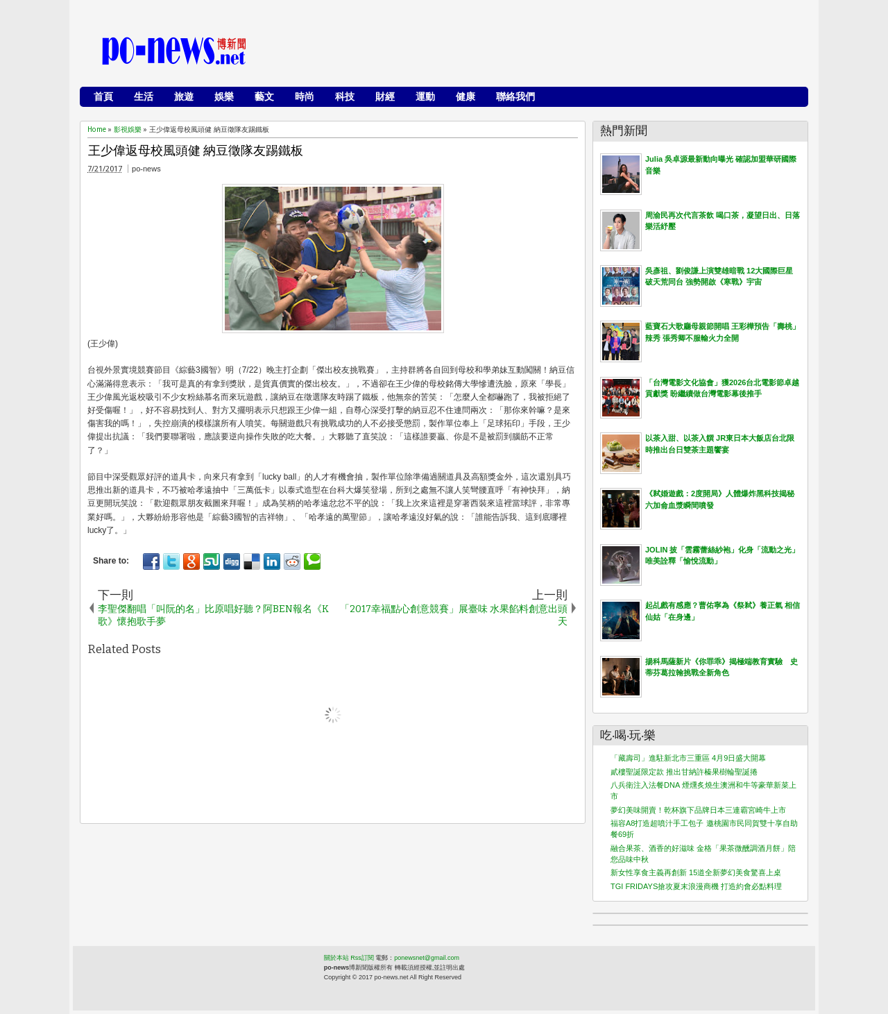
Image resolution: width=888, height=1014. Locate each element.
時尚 (304, 96)
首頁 (103, 96)
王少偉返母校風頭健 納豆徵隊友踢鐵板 (195, 151)
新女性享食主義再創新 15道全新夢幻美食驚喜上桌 (695, 872)
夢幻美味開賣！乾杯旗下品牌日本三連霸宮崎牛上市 (698, 810)
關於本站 (336, 957)
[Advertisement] (548, 52)
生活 (143, 96)
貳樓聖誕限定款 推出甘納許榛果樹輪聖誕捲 (684, 772)
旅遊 (184, 96)
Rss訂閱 (362, 957)
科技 (345, 96)
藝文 (264, 96)
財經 (385, 96)
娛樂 (224, 96)
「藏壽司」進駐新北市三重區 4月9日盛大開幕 (688, 758)
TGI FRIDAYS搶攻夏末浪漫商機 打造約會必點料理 (696, 886)
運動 (425, 96)
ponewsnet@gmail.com (426, 957)
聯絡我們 (515, 96)
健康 (465, 96)
